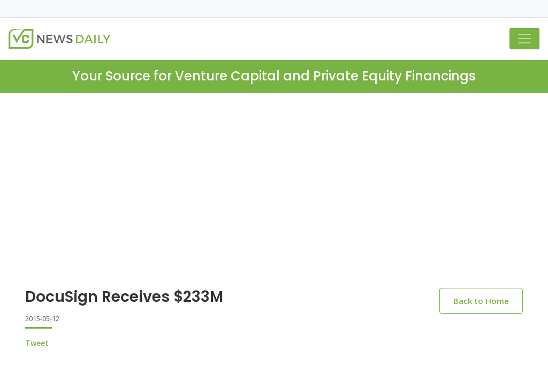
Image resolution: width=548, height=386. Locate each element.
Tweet (37, 343)
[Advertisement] (274, 173)
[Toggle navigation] (524, 38)
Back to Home (481, 300)
